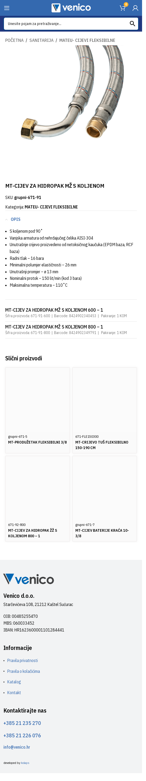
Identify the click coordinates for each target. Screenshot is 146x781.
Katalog (14, 681)
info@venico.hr (16, 747)
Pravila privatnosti (22, 660)
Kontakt (14, 692)
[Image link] (28, 578)
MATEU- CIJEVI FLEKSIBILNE (87, 40)
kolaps (25, 763)
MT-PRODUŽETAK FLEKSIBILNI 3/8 (37, 442)
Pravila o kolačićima (23, 671)
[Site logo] (71, 7)
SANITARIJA (41, 40)
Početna (14, 40)
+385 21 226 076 (22, 735)
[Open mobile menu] (6, 8)
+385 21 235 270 (22, 723)
